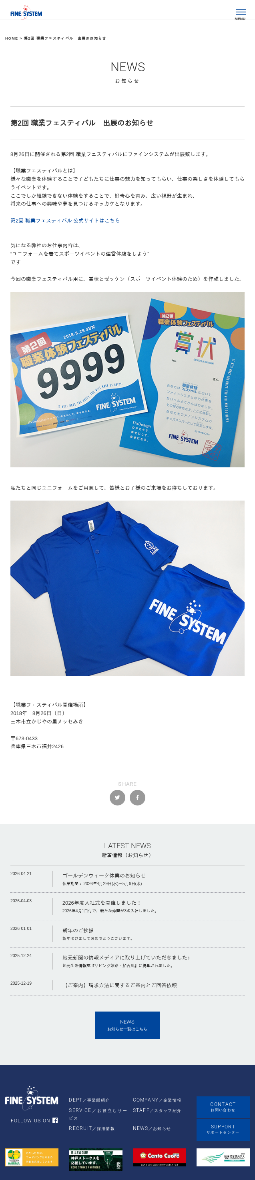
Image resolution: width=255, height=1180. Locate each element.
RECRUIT (92, 1128)
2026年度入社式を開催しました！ (102, 903)
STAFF (157, 1110)
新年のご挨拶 (78, 931)
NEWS (152, 1128)
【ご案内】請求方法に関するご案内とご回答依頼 (119, 985)
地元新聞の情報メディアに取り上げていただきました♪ (126, 958)
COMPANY (157, 1100)
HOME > (14, 38)
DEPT (89, 1100)
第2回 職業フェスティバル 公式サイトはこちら (65, 221)
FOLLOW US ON (38, 1121)
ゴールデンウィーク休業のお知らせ (104, 876)
